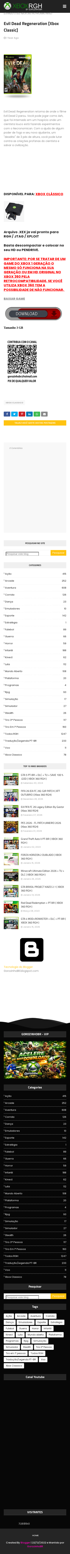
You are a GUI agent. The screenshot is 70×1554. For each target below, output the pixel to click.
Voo (35, 748)
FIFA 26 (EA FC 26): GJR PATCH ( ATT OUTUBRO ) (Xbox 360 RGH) (40, 792)
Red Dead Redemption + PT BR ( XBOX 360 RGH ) (42, 904)
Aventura (35, 588)
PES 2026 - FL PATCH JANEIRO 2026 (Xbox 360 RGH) (41, 824)
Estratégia (35, 622)
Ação (35, 574)
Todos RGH (35, 734)
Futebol (35, 629)
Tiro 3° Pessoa (35, 720)
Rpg (35, 692)
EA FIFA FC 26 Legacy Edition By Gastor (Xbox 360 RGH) (42, 808)
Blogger (25, 1542)
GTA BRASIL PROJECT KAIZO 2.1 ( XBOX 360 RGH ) (42, 888)
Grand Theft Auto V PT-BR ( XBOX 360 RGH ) (42, 840)
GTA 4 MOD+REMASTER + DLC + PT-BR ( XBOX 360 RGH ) (43, 920)
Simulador (35, 706)
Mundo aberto (35, 671)
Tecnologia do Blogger (32, 965)
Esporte (35, 616)
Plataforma (35, 678)
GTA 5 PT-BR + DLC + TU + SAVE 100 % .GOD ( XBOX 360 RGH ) (42, 776)
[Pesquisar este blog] (22, 554)
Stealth (35, 713)
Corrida (35, 595)
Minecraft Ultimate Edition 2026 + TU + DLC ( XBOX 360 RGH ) (42, 872)
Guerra (35, 636)
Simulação (35, 699)
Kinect (35, 657)
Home (35, 1535)
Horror (35, 643)
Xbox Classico (14, 402)
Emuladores (35, 609)
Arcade (35, 581)
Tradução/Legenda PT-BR (35, 741)
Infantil (35, 650)
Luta (35, 664)
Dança (35, 602)
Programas (35, 685)
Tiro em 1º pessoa (35, 727)
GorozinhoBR (35, 1546)
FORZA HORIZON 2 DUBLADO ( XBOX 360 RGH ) (41, 856)
